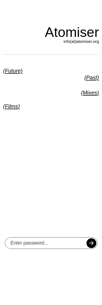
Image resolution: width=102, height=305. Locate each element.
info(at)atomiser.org (81, 41)
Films (11, 106)
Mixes (90, 93)
